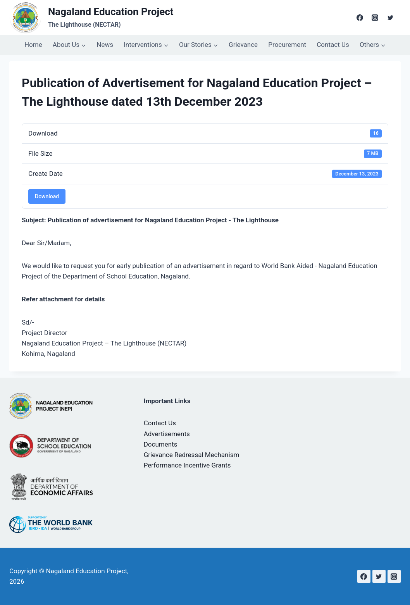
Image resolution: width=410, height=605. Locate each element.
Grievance (243, 44)
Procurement (287, 44)
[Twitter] (390, 17)
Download (47, 196)
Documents (160, 444)
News (104, 44)
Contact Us (333, 44)
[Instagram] (375, 17)
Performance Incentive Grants (187, 465)
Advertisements (167, 434)
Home (33, 44)
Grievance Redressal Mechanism (191, 455)
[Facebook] (360, 17)
